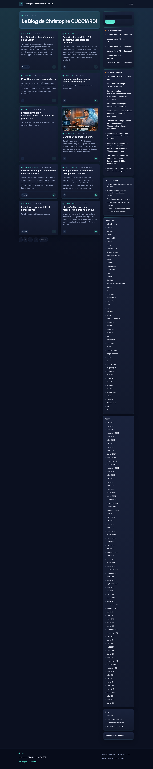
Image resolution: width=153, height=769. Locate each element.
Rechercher (110, 22)
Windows (110, 410)
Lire (54, 67)
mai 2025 (110, 447)
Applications (111, 234)
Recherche (111, 371)
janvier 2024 (111, 496)
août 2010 (110, 699)
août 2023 (110, 514)
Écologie (24, 231)
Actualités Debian (114, 30)
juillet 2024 (111, 475)
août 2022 (110, 542)
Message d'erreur (113, 319)
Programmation (112, 354)
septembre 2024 (113, 468)
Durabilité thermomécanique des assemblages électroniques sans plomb (119, 135)
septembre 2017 (112, 608)
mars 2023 (111, 531)
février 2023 (111, 535)
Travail (109, 396)
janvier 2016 (111, 657)
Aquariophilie (111, 238)
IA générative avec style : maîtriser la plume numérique (78, 208)
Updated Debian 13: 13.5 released (119, 34)
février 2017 (111, 622)
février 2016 (111, 654)
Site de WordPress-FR (115, 726)
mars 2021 (110, 559)
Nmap (109, 336)
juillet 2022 (111, 545)
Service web (111, 392)
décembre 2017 (112, 605)
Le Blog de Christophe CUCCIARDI (39, 4)
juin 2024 (110, 479)
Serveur (109, 389)
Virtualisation (111, 403)
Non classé (25, 67)
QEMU (109, 361)
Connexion (111, 716)
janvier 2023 (111, 538)
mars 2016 (110, 650)
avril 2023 (110, 528)
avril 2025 (110, 451)
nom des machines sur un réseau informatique (76, 80)
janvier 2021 (111, 566)
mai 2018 (110, 591)
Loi (108, 308)
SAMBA (109, 382)
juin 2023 (110, 521)
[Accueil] (21, 4)
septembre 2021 (113, 552)
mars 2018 (110, 594)
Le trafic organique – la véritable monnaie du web (38, 172)
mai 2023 (110, 524)
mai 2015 (110, 682)
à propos (129, 4)
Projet (109, 357)
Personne (110, 343)
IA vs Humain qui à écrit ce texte (38, 79)
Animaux (110, 231)
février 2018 (111, 598)
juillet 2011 (110, 696)
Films (109, 273)
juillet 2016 (110, 636)
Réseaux (110, 378)
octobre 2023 (112, 507)
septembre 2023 (113, 510)
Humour (110, 287)
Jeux (108, 305)
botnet (109, 245)
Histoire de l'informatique (116, 284)
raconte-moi (111, 364)
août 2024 (110, 472)
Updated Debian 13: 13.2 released (119, 63)
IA (64, 67)
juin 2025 (110, 444)
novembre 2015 (112, 661)
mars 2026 (111, 430)
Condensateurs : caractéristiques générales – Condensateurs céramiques (119, 113)
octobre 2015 (111, 664)
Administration (112, 224)
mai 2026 (110, 426)
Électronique (111, 266)
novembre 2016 (112, 633)
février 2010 (111, 703)
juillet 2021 (110, 556)
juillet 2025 (111, 440)
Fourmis (110, 277)
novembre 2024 (112, 461)
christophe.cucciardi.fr (27, 762)
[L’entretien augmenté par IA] (80, 118)
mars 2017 (110, 619)
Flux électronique (114, 72)
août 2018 (110, 587)
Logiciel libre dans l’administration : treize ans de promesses (37, 115)
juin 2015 (110, 678)
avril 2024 (110, 486)
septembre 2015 (112, 668)
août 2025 (110, 437)
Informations (111, 294)
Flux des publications (114, 719)
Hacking (110, 280)
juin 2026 (110, 422)
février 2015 (111, 692)
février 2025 (111, 454)
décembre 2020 (112, 570)
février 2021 (111, 563)
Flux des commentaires (115, 723)
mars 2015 (110, 689)
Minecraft (110, 329)
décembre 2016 (112, 629)
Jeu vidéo (110, 301)
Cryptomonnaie (112, 252)
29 (36, 240)
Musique (110, 333)
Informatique (111, 298)
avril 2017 (110, 615)
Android (109, 227)
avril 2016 (110, 647)
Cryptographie (112, 249)
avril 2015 (110, 685)
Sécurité (110, 385)
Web (108, 406)
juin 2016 (110, 640)
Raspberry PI (111, 368)
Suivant (43, 240)
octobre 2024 (112, 464)
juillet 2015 (110, 675)
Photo (109, 347)
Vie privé (110, 399)
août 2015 (110, 672)
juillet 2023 (111, 517)
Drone (109, 259)
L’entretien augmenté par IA (78, 137)
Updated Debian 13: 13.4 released (119, 46)
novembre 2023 (112, 503)
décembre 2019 (112, 573)
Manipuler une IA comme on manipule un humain (78, 172)
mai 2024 (110, 482)
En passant (111, 270)
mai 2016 (110, 643)
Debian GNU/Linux (113, 256)
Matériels (110, 312)
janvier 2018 (111, 601)
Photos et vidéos (113, 350)
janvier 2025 (111, 457)
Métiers (24, 195)
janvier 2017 (111, 626)
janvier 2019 (111, 580)
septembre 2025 (113, 433)
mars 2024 (111, 489)
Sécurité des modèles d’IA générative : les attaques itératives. (77, 40)
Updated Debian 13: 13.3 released (119, 51)
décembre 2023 (112, 500)
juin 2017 (110, 612)
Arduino (109, 241)
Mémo (109, 315)
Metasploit (110, 322)
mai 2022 (110, 549)
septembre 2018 (113, 584)
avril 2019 (110, 577)
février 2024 (111, 493)
